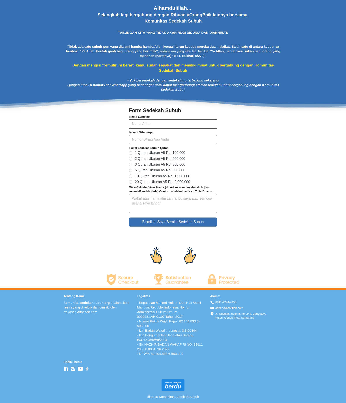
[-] (66, 369)
